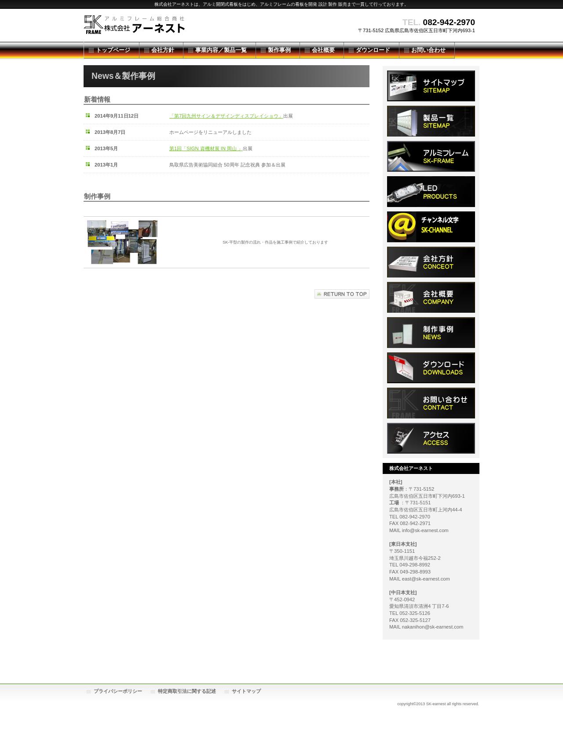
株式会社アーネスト (172, 25)
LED (431, 191)
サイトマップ (431, 85)
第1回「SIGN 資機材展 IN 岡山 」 (206, 148)
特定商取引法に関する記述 (187, 691)
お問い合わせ (431, 403)
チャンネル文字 (431, 226)
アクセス (431, 438)
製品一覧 (431, 121)
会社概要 (431, 297)
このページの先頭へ (341, 294)
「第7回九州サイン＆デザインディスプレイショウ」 (226, 115)
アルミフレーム (431, 156)
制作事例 (431, 332)
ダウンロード (431, 262)
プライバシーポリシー (118, 691)
